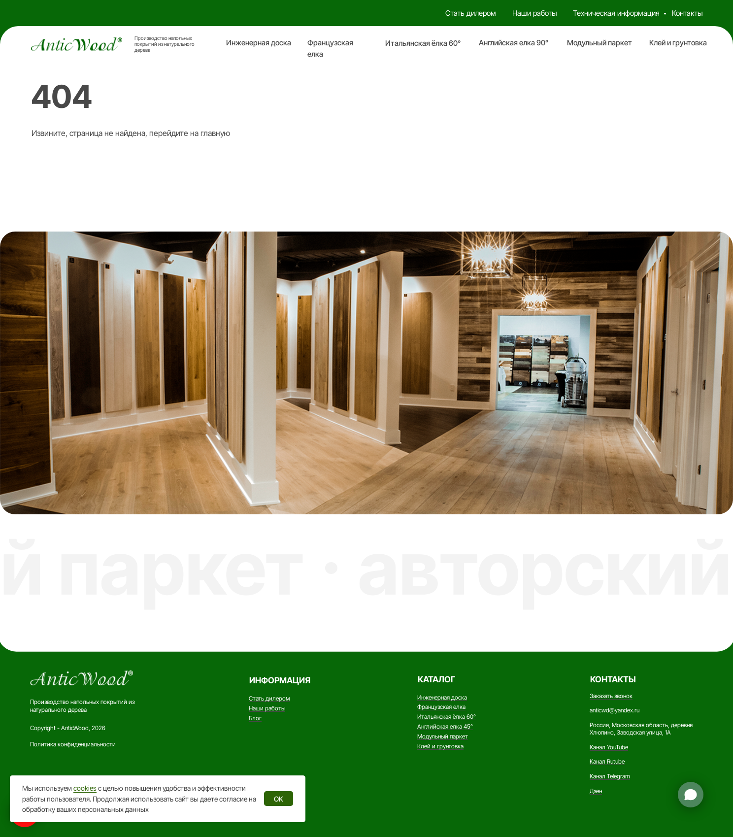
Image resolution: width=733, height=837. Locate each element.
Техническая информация (616, 13)
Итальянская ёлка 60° (423, 43)
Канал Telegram (610, 776)
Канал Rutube (607, 761)
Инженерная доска (258, 42)
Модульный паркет (599, 42)
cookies (85, 788)
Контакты (687, 13)
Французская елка (441, 706)
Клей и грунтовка (678, 42)
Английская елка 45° (445, 726)
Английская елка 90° (513, 42)
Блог (255, 718)
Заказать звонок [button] (611, 696)
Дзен (596, 791)
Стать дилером (470, 13)
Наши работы (534, 13)
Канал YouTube (609, 747)
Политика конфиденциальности (73, 744)
